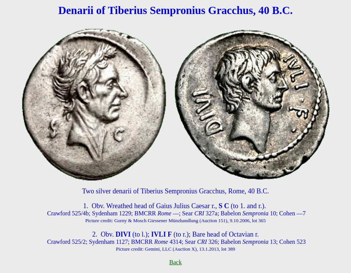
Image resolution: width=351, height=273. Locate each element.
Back (175, 262)
